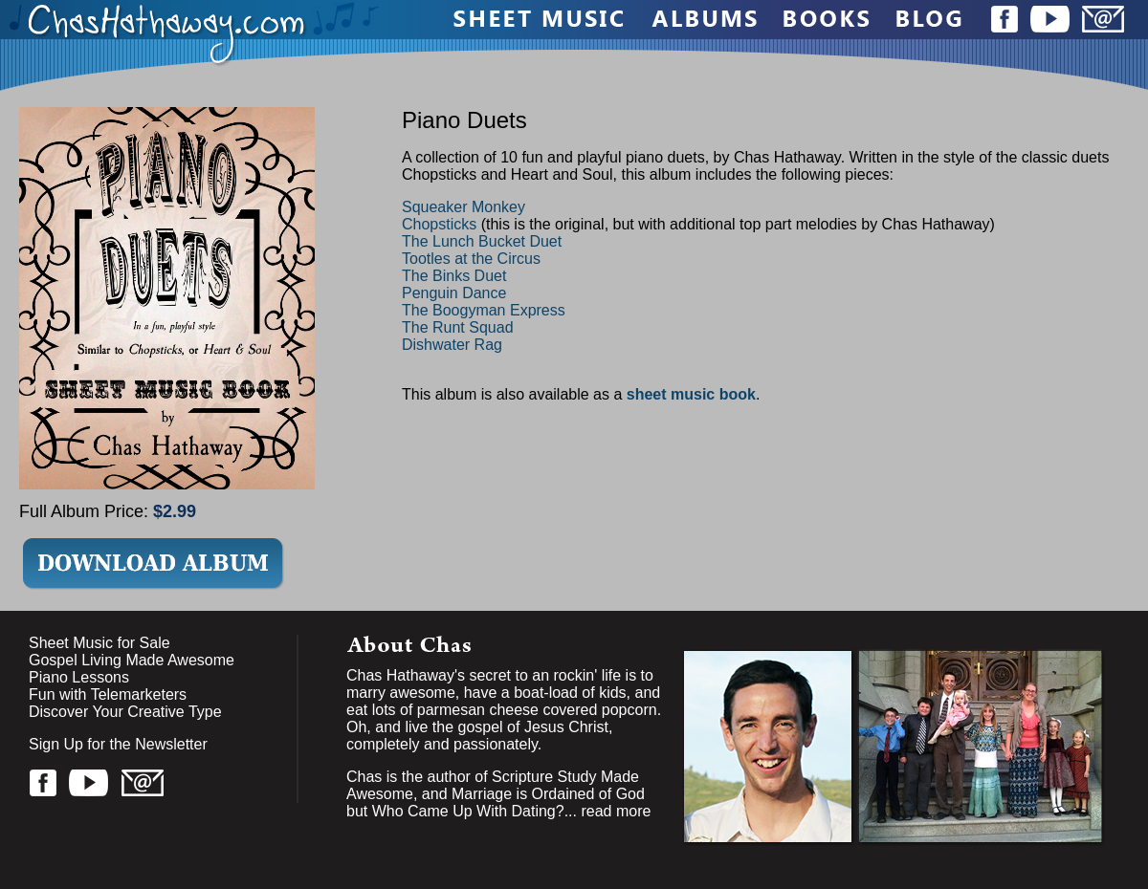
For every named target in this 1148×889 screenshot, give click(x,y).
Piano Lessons (79, 677)
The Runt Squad (458, 327)
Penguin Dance (454, 293)
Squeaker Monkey (463, 207)
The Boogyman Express (483, 310)
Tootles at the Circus (471, 258)
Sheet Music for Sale (99, 643)
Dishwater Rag (452, 344)
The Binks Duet (454, 276)
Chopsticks (439, 224)
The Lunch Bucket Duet (482, 241)
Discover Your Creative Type (125, 712)
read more (616, 811)
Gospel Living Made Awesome (131, 660)
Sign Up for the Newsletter (118, 744)
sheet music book (691, 394)
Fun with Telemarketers (108, 694)
